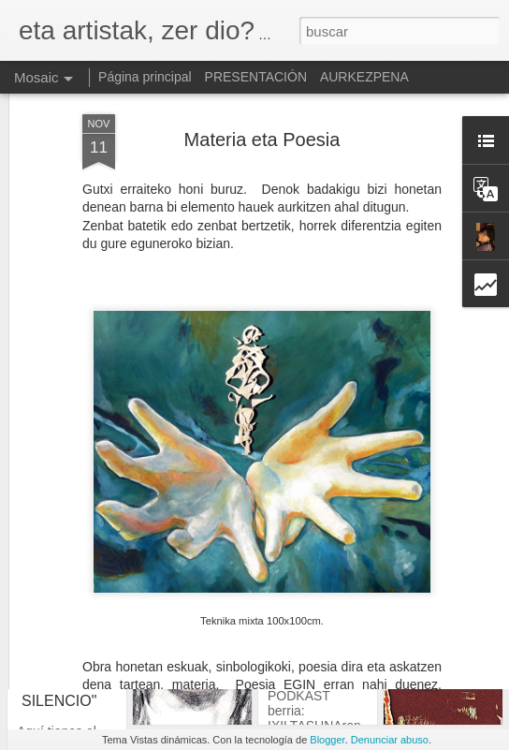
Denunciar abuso (390, 739)
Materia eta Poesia (262, 96)
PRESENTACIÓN (256, 76)
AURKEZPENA (364, 76)
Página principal (145, 76)
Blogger (327, 739)
